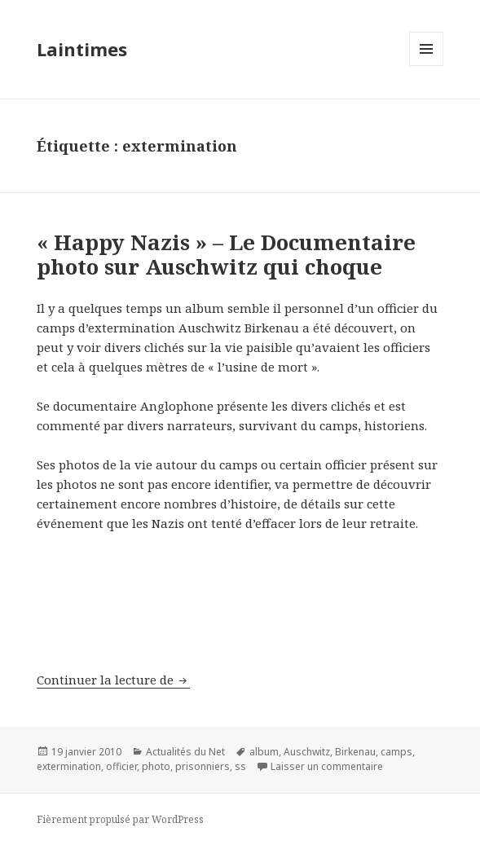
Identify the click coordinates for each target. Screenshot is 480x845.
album (264, 752)
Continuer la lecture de (113, 679)
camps (396, 752)
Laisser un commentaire (327, 766)
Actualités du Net (185, 752)
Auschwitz (307, 752)
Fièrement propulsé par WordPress (120, 819)
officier (121, 766)
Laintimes (82, 49)
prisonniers (202, 766)
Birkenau (355, 752)
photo (156, 766)
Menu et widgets (426, 65)
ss (240, 766)
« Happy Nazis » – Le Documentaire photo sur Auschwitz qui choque (226, 254)
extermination (69, 766)
